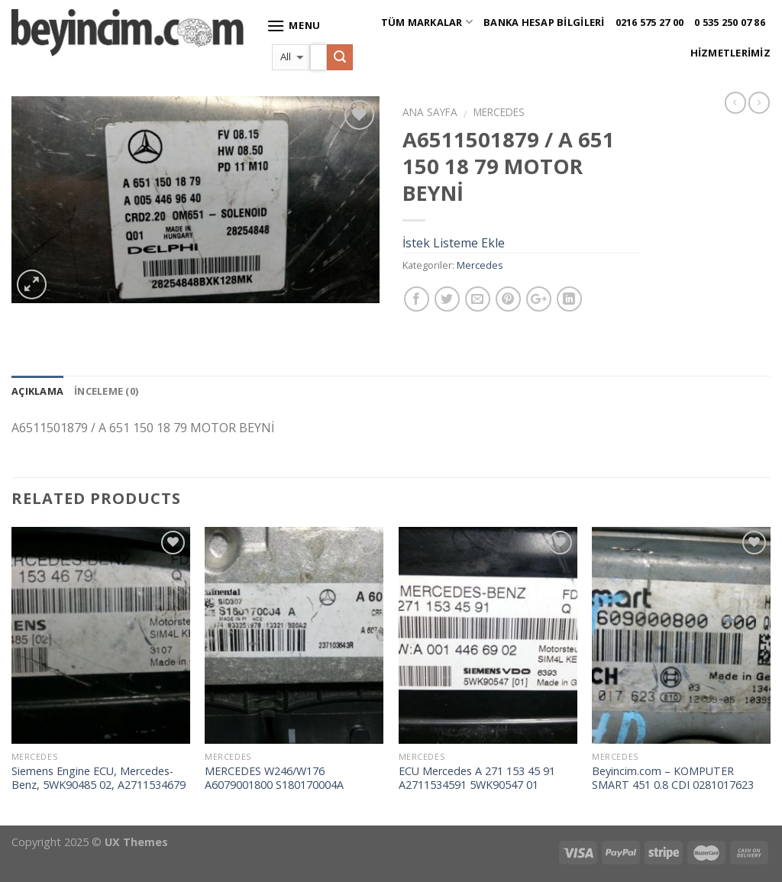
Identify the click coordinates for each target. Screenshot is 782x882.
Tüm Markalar (427, 22)
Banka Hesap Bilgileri (543, 22)
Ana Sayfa (429, 112)
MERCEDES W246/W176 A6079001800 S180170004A (274, 778)
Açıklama (37, 391)
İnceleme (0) (106, 391)
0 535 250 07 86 (729, 22)
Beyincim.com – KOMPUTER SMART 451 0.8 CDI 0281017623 (673, 778)
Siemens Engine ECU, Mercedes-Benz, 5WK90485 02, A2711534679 (98, 778)
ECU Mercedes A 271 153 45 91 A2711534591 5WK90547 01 (477, 778)
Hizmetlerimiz (730, 53)
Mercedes (499, 112)
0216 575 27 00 (650, 22)
